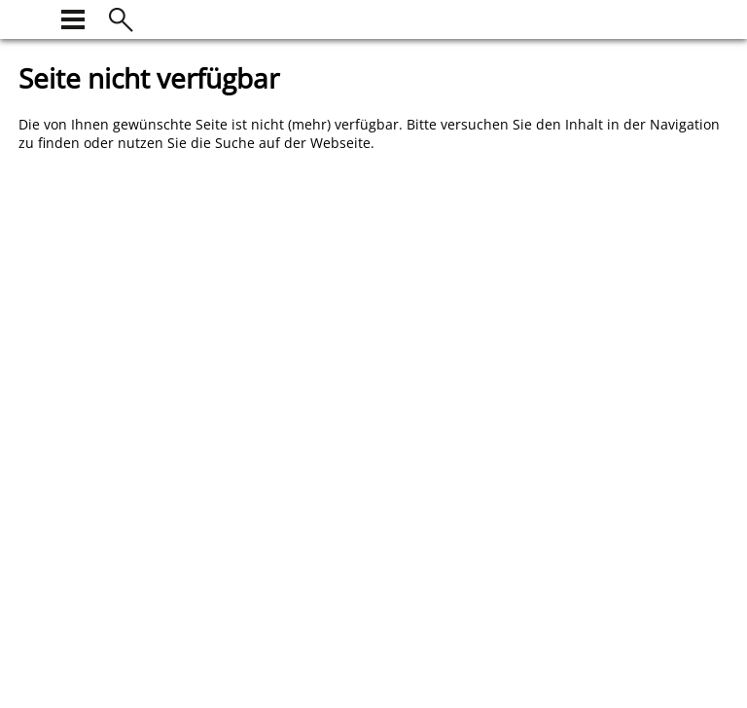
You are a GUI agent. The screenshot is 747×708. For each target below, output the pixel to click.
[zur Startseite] (30, 17)
